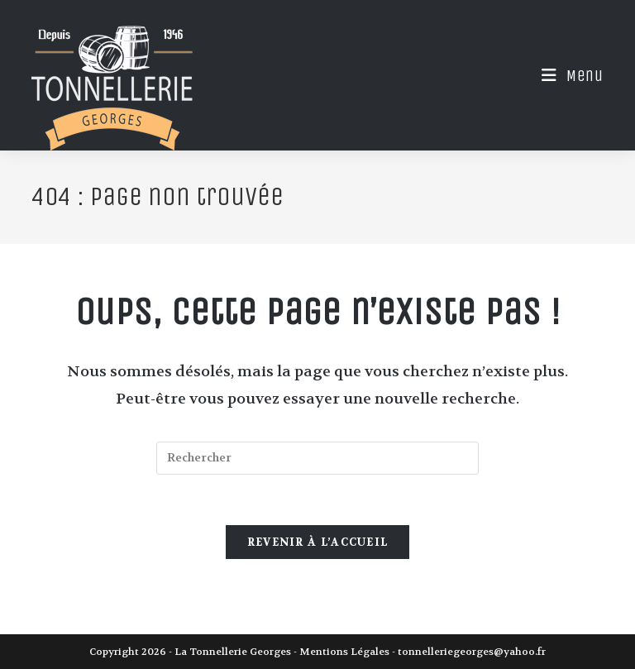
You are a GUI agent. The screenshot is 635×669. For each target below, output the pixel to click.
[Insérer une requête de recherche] (317, 458)
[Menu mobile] (566, 75)
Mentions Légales (344, 651)
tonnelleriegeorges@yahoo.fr (472, 651)
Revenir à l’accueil (318, 542)
